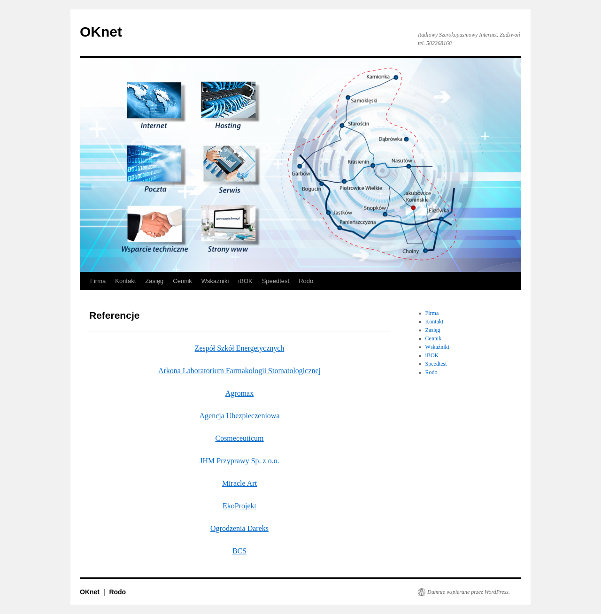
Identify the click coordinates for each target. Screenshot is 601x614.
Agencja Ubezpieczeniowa (239, 416)
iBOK (245, 280)
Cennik (182, 280)
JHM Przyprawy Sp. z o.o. (239, 461)
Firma (98, 280)
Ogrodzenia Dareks (239, 528)
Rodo (306, 280)
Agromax (239, 393)
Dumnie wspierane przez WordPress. (468, 592)
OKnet (101, 31)
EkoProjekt (239, 506)
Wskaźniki (215, 280)
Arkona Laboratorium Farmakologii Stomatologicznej (239, 371)
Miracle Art (239, 483)
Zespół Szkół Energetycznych (240, 348)
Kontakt (125, 280)
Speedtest (276, 280)
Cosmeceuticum (239, 438)
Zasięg (154, 280)
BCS (239, 551)
